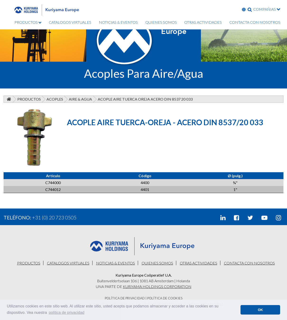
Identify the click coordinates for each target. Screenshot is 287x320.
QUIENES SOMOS (161, 22)
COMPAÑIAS (266, 9)
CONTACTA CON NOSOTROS (254, 22)
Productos (29, 99)
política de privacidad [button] (66, 313)
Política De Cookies (164, 298)
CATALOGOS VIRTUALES (70, 22)
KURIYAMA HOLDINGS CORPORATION (157, 286)
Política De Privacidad (125, 298)
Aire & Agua (80, 99)
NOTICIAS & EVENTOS (118, 22)
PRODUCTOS (28, 22)
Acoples (54, 99)
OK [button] (260, 310)
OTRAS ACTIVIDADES (203, 22)
